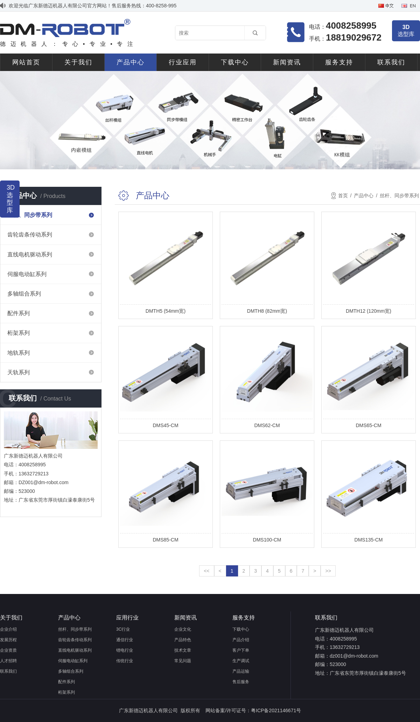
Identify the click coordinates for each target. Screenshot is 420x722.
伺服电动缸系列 (27, 274)
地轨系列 (18, 353)
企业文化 (182, 629)
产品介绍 (240, 639)
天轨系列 (18, 372)
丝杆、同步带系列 (29, 215)
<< (206, 571)
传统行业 (124, 660)
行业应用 (183, 62)
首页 (343, 195)
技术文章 (182, 650)
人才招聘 (8, 660)
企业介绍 (8, 629)
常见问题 (182, 660)
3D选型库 (10, 199)
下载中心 (235, 62)
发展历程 (8, 639)
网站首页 (26, 62)
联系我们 (391, 62)
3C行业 (123, 629)
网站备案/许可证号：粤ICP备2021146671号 (253, 710)
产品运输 (240, 671)
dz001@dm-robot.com (354, 656)
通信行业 (124, 639)
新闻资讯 (287, 62)
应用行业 (127, 618)
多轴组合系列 (24, 294)
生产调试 (240, 660)
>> (328, 571)
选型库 (406, 30)
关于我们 (78, 62)
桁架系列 (18, 333)
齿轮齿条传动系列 (29, 235)
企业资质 (8, 650)
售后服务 (240, 681)
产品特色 (182, 639)
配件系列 (18, 313)
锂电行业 (124, 650)
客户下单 (240, 650)
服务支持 (339, 62)
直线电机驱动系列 (29, 254)
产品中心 (131, 62)
